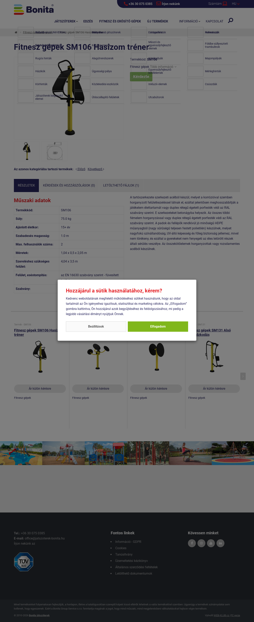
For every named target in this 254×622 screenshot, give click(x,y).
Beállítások (96, 326)
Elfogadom (158, 326)
